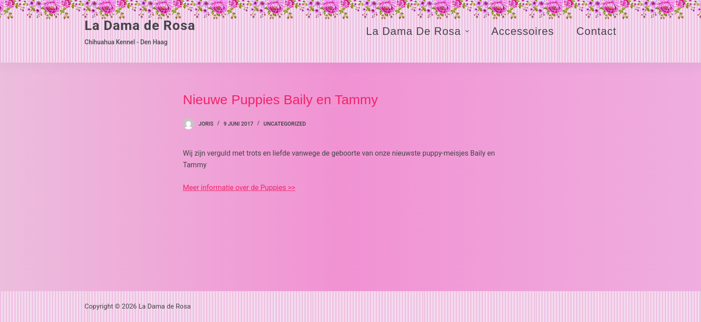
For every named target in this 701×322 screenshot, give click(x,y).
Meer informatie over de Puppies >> (239, 187)
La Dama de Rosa (139, 25)
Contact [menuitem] (596, 31)
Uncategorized (284, 124)
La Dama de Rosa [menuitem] (418, 31)
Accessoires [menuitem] (522, 31)
